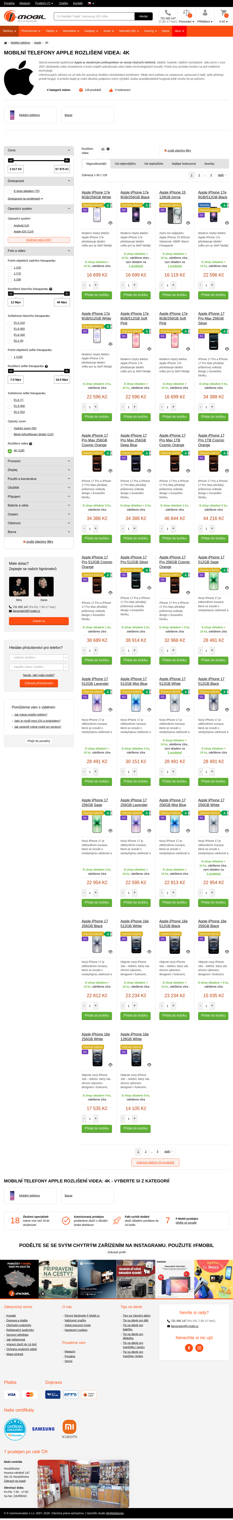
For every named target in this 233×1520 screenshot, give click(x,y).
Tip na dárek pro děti (135, 1320)
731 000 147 (32, 607)
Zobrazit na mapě (15, 1481)
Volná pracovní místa (78, 1325)
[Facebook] (189, 1348)
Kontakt (78, 3)
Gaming (149, 31)
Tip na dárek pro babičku (133, 1327)
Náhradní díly (128, 31)
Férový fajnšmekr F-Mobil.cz (82, 1315)
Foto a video (16, 250)
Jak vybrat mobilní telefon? (30, 714)
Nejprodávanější (96, 163)
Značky (63, 3)
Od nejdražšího (153, 163)
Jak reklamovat (15, 1339)
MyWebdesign (115, 1513)
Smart (107, 31)
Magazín (25, 3)
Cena (11, 150)
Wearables (70, 31)
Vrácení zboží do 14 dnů (21, 1344)
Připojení (14, 496)
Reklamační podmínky (20, 1330)
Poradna (9, 3)
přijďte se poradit (186, 1222)
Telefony (8, 31)
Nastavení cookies (76, 1330)
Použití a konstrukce (22, 479)
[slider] (11, 161)
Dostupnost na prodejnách (24, 198)
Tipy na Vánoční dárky (137, 1315)
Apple (37, 42)
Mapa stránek (14, 1354)
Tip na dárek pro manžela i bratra (133, 1354)
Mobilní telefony (20, 42)
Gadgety (90, 31)
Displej (12, 470)
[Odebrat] (105, 149)
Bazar (166, 31)
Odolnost (14, 523)
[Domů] (5, 43)
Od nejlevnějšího (125, 163)
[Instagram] (199, 1348)
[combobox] (39, 657)
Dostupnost (16, 181)
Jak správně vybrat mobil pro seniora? (37, 726)
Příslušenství (29, 31)
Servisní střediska (17, 1334)
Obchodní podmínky (18, 1325)
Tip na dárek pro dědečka (133, 1336)
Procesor (14, 461)
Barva (12, 532)
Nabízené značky (75, 1320)
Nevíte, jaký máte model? (39, 675)
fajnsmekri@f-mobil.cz (24, 611)
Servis (68, 1361)
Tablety (50, 31)
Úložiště (13, 487)
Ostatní (13, 514)
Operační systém (20, 208)
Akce (178, 31)
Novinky (209, 163)
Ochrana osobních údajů (21, 1349)
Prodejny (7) (42, 3)
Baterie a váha (18, 505)
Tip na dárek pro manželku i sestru (134, 1345)
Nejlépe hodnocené (184, 163)
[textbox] (38, 658)
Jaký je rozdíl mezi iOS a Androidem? (37, 720)
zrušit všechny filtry (38, 541)
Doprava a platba (17, 1320)
